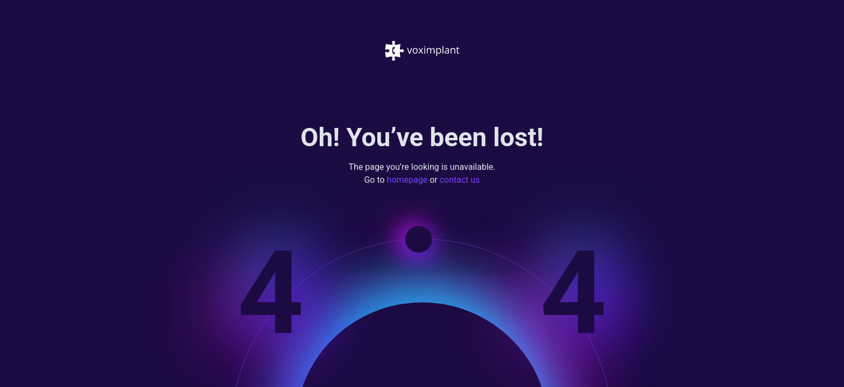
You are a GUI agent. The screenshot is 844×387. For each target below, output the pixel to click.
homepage (407, 180)
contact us (460, 180)
